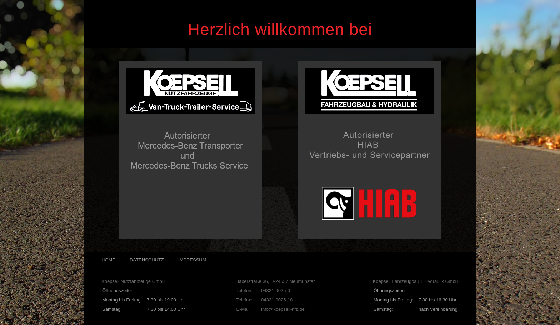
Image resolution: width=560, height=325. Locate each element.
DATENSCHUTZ (147, 259)
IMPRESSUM (192, 259)
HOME (108, 259)
